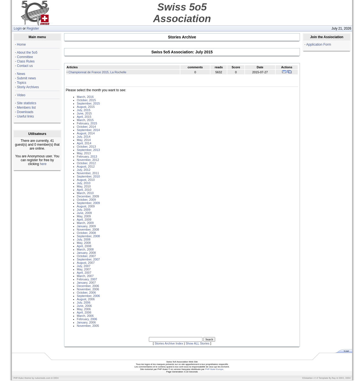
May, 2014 (84, 140)
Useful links (25, 116)
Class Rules (26, 61)
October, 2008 (86, 232)
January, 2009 (86, 226)
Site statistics (26, 103)
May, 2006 (84, 309)
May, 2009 (84, 216)
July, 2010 (83, 183)
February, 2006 (87, 319)
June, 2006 (84, 305)
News (21, 74)
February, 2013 (87, 156)
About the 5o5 (27, 52)
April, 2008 (84, 246)
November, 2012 (88, 159)
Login (18, 28)
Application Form (318, 44)
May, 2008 (84, 242)
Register (33, 28)
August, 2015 (86, 106)
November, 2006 (88, 289)
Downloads (25, 112)
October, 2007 (86, 256)
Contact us (25, 66)
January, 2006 (86, 322)
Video (21, 95)
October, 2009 (86, 199)
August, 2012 (86, 166)
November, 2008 (88, 229)
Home (21, 44)
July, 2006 (83, 302)
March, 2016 (85, 96)
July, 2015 (83, 110)
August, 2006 (86, 299)
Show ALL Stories (197, 343)
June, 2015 (84, 113)
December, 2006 (88, 286)
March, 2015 (85, 120)
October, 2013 (86, 146)
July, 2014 (83, 136)
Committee (25, 57)
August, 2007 (86, 262)
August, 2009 (86, 206)
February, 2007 (87, 279)
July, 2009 (83, 209)
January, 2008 (86, 252)
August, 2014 (86, 133)
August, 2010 (86, 179)
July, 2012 (83, 169)
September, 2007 (88, 259)
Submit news (26, 78)
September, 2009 (88, 203)
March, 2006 (85, 315)
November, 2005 (88, 325)
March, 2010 (85, 193)
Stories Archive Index (169, 343)
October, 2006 (86, 292)
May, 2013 (84, 153)
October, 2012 (86, 163)
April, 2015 (84, 116)
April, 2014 (84, 143)
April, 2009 (84, 219)
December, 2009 (88, 196)
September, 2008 (88, 236)
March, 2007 (85, 276)
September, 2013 (88, 150)
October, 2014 (86, 126)
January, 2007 (86, 282)
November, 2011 (88, 173)
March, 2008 (85, 249)
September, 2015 (88, 103)
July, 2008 (83, 239)
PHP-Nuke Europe (214, 369)
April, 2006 (84, 312)
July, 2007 (83, 266)
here (43, 164)
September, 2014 (88, 130)
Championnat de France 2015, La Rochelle (97, 72)
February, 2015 (87, 123)
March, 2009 (85, 223)
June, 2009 (84, 213)
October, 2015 (86, 100)
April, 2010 (84, 189)
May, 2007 (84, 269)
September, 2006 (88, 296)
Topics (21, 83)
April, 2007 (84, 272)
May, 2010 (84, 186)
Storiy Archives (28, 87)
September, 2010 (88, 176)
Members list (26, 107)
